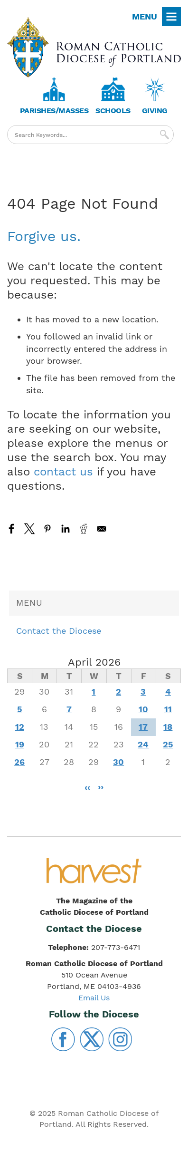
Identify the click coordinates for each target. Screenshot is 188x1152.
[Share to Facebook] (11, 529)
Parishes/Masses (54, 110)
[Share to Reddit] (83, 529)
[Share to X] (29, 529)
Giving (155, 110)
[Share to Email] (101, 529)
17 (143, 727)
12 (19, 727)
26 (19, 762)
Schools (113, 110)
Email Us (94, 997)
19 (19, 744)
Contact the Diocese (58, 631)
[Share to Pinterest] (47, 529)
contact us (63, 471)
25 (168, 744)
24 (143, 744)
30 (118, 762)
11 (168, 709)
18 (167, 727)
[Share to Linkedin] (65, 529)
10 (143, 709)
